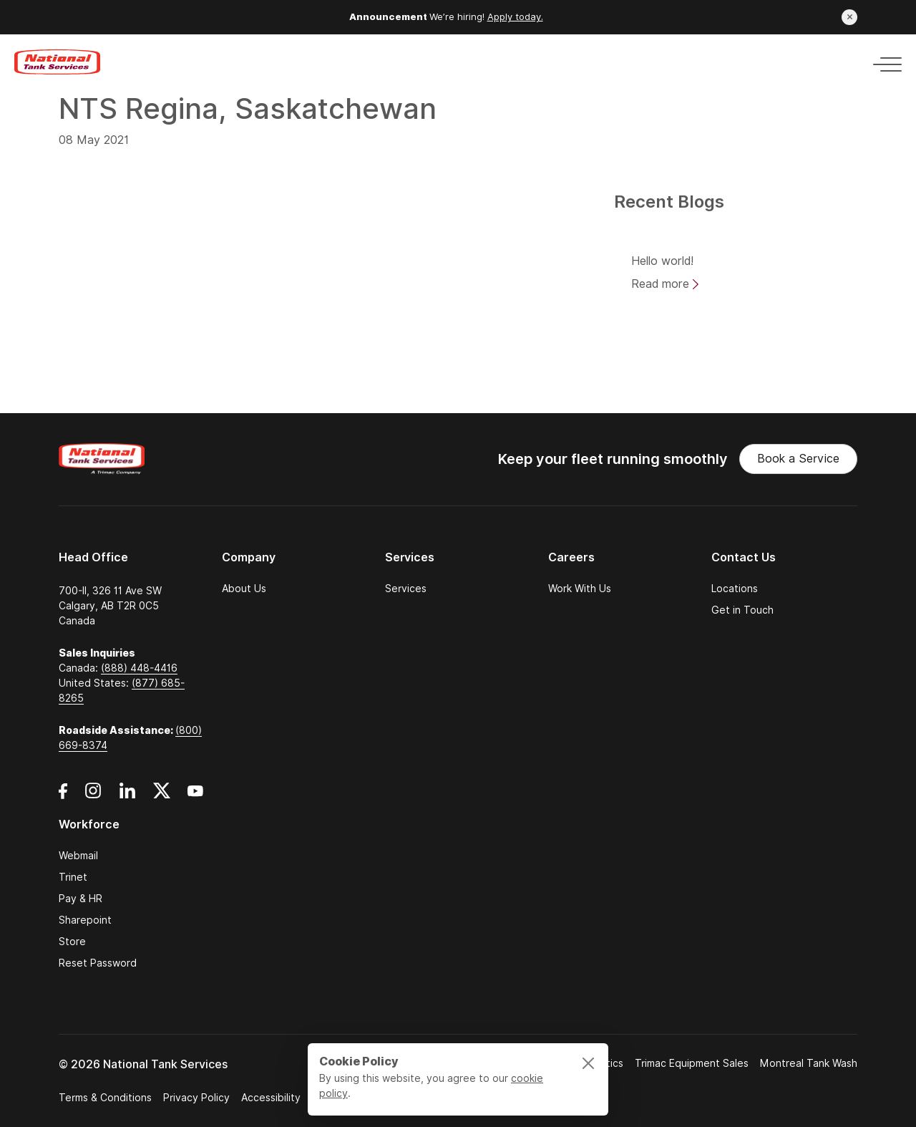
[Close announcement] (849, 17)
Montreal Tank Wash (808, 1063)
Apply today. (515, 17)
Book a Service (798, 458)
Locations (734, 589)
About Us (244, 589)
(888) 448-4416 (139, 668)
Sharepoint (85, 920)
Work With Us (579, 589)
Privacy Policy (196, 1097)
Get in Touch (742, 610)
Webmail (78, 856)
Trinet (73, 877)
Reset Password (98, 963)
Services (406, 589)
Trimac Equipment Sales (692, 1063)
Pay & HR (80, 899)
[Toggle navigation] (883, 61)
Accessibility (271, 1097)
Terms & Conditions (105, 1097)
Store (72, 942)
